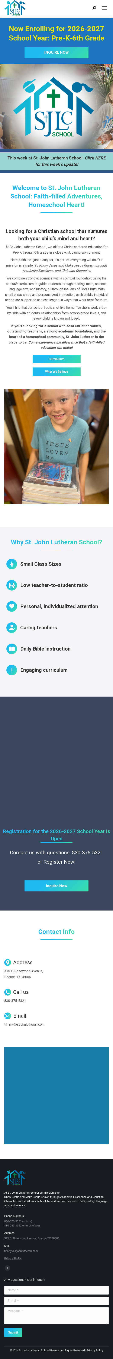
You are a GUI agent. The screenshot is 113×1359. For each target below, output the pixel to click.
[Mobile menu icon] (104, 8)
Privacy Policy (13, 1258)
